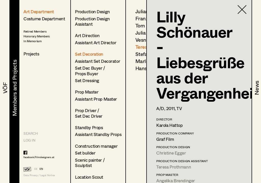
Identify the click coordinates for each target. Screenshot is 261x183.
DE (35, 169)
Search (30, 133)
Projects (31, 53)
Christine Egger (171, 152)
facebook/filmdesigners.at (38, 157)
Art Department (38, 11)
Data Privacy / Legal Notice (39, 175)
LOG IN (29, 140)
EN (41, 169)
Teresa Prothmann (173, 166)
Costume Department (44, 18)
